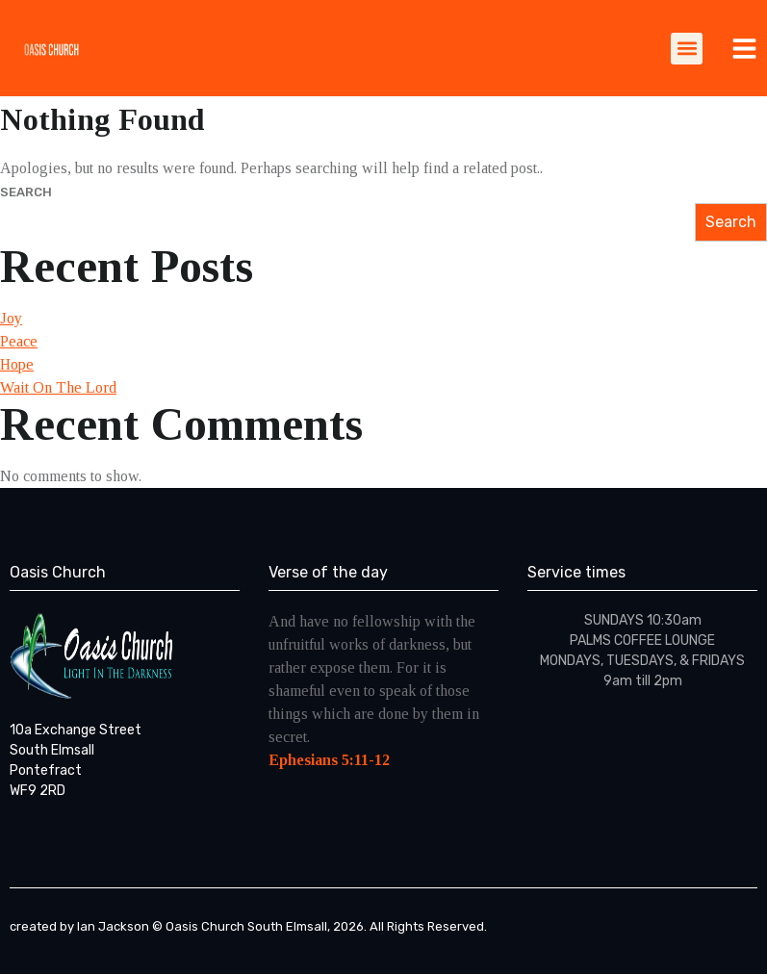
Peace (19, 341)
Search (26, 192)
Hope (17, 364)
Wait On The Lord (58, 387)
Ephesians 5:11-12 (329, 760)
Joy (11, 318)
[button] (687, 48)
